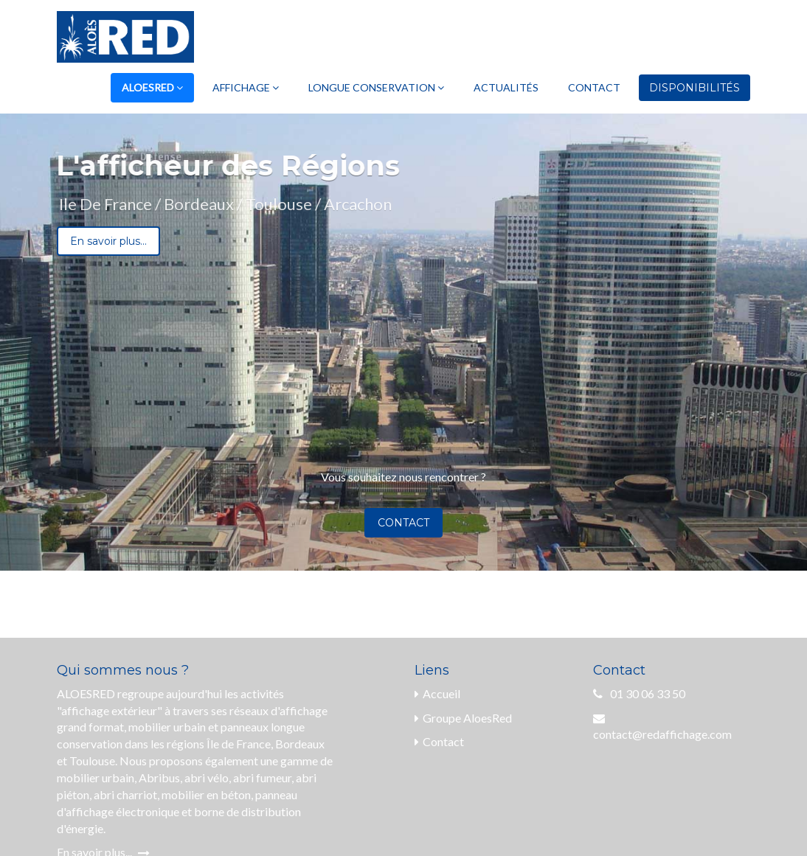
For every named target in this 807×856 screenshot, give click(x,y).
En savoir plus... (108, 241)
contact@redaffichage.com (662, 734)
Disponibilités (694, 87)
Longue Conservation (376, 87)
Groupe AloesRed (463, 718)
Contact (594, 87)
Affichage (245, 87)
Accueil (437, 693)
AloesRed (152, 87)
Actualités (506, 87)
